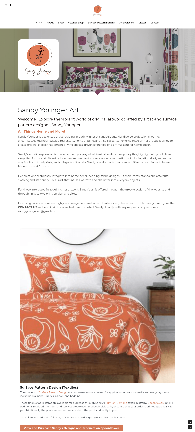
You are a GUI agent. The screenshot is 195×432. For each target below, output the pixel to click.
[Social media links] (6, 5)
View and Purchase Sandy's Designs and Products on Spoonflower (43, 375)
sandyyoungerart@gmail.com (37, 211)
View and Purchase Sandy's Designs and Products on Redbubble (97, 336)
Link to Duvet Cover (147, 330)
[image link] (97, 10)
